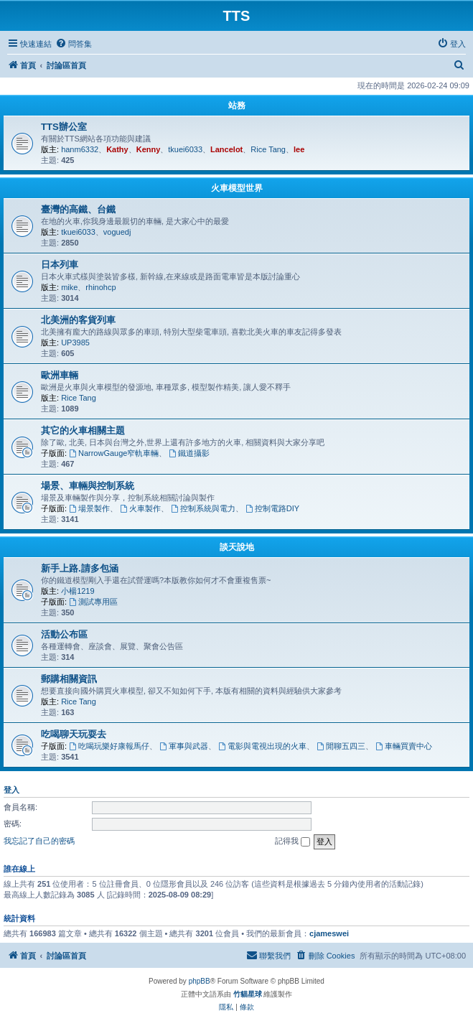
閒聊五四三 (341, 746)
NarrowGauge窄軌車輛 (114, 453)
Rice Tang (268, 149)
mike (69, 287)
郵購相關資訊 (69, 678)
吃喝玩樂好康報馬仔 (109, 746)
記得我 (292, 841)
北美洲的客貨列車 (78, 319)
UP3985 (75, 342)
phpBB (199, 981)
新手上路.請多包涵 (79, 568)
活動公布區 (64, 634)
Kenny (148, 149)
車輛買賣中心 (403, 746)
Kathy (117, 149)
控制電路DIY (272, 508)
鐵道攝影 (189, 453)
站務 (236, 106)
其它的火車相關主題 (83, 430)
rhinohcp (100, 287)
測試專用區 (93, 601)
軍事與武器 (183, 746)
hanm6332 (79, 149)
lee (299, 149)
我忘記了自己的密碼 (39, 840)
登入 (11, 789)
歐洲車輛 (59, 375)
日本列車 (59, 264)
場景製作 (89, 508)
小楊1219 (77, 591)
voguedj (117, 232)
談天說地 (237, 547)
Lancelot (226, 149)
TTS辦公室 (64, 126)
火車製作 (140, 508)
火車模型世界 (237, 188)
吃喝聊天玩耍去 (73, 734)
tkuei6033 (185, 149)
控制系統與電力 (203, 508)
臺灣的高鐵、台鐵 (78, 209)
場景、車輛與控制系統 (87, 485)
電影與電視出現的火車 (262, 746)
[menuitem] (73, 43)
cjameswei (329, 933)
